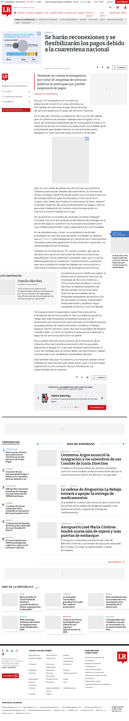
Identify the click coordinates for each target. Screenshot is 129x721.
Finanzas (32, 673)
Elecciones (26, 23)
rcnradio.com (72, 710)
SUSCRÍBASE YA (97, 407)
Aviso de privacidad (93, 669)
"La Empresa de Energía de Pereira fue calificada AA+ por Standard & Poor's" (18, 526)
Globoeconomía (70, 673)
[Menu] (15, 12)
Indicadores (33, 679)
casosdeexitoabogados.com (13, 710)
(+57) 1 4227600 (8, 667)
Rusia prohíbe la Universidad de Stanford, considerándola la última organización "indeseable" (30, 603)
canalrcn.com (59, 710)
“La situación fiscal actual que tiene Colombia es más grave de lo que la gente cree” (17, 509)
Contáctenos (90, 666)
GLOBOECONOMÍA (56, 13)
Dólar (102, 19)
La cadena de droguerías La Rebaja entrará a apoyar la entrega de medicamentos (91, 493)
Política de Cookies (93, 681)
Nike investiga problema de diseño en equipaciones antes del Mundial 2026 (30, 624)
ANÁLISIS (81, 13)
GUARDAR (120, 68)
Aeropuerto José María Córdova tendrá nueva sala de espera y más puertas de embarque (91, 531)
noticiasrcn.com (87, 710)
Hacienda (9, 468)
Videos (49, 694)
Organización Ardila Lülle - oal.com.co (118, 708)
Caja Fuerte (50, 658)
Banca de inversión (115, 19)
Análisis (66, 655)
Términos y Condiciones (94, 672)
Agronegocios (34, 655)
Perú (17, 23)
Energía (9, 520)
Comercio (67, 594)
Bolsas (109, 594)
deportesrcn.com (23, 713)
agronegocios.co (30, 707)
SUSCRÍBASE (122, 2)
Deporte (23, 616)
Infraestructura (51, 679)
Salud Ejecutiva (69, 688)
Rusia (22, 594)
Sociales (32, 694)
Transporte (11, 486)
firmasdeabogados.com (71, 707)
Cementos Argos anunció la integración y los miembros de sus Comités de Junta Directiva (91, 458)
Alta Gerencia (51, 655)
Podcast (32, 688)
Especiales (50, 670)
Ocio (65, 682)
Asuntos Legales (35, 658)
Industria (10, 537)
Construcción (12, 449)
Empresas (33, 670)
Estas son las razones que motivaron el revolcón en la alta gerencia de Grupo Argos (16, 457)
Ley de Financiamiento (68, 19)
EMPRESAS (40, 13)
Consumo (32, 664)
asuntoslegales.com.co (11, 707)
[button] (37, 398)
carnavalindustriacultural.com (39, 710)
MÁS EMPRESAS (115, 562)
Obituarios (50, 682)
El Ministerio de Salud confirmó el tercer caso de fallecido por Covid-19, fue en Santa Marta (120, 261)
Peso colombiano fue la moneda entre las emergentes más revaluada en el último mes (116, 602)
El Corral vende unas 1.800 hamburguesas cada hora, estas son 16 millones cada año (17, 544)
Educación (110, 616)
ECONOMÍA (30, 13)
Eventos (66, 670)
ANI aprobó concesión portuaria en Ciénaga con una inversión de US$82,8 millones (17, 492)
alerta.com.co (7, 713)
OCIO (47, 13)
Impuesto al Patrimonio (48, 19)
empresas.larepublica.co (49, 707)
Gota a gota (93, 19)
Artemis (83, 19)
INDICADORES (115, 13)
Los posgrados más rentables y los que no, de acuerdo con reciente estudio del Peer (116, 624)
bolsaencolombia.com (93, 707)
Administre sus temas (12, 110)
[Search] (110, 7)
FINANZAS (21, 13)
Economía (67, 664)
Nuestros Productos (93, 663)
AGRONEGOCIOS (70, 13)
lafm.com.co (101, 710)
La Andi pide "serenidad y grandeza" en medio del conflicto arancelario (73, 602)
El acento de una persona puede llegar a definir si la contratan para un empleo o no (17, 475)
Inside (65, 679)
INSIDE (123, 13)
